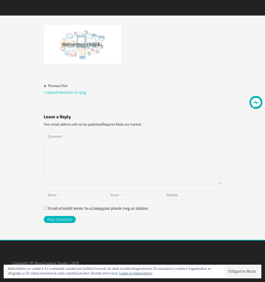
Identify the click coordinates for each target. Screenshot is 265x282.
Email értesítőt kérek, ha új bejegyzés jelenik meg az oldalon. (98, 208)
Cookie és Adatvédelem (135, 273)
